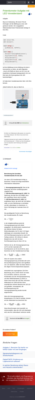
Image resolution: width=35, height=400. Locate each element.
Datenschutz (14, 391)
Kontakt (22, 391)
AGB (8, 388)
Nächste (31, 6)
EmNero (18, 147)
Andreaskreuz (25, 123)
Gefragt (11, 123)
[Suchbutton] (24, 2)
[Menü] (33, 2)
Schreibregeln (20, 388)
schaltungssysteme (8, 115)
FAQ (14, 388)
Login (28, 2)
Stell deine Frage (10, 334)
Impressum (29, 388)
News (3, 388)
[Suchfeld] (16, 2)
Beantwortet (13, 318)
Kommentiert (7, 147)
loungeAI (27, 318)
